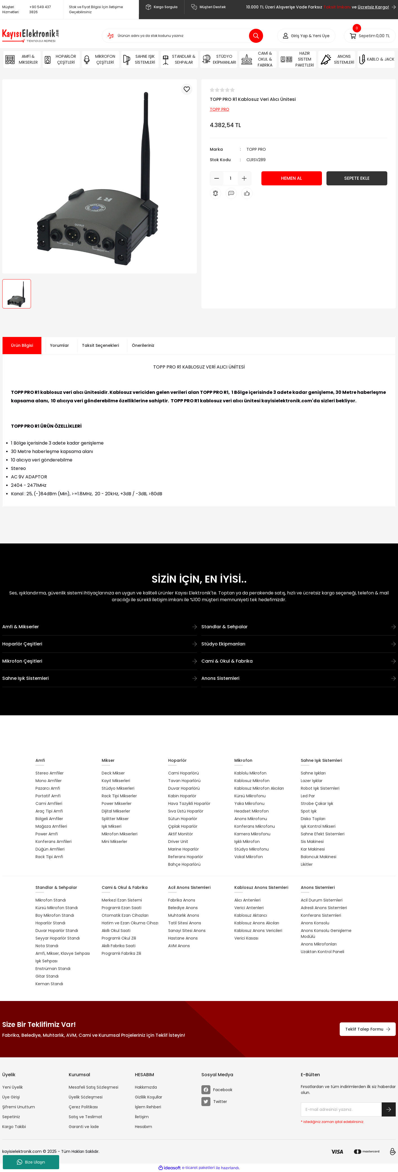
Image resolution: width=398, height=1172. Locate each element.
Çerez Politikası (83, 1107)
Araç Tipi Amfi (49, 811)
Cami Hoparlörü (183, 773)
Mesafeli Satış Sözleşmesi (93, 1087)
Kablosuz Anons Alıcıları (256, 923)
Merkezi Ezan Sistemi (122, 900)
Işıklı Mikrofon (247, 841)
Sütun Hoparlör (182, 819)
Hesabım (143, 1126)
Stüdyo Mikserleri (118, 788)
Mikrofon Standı (50, 900)
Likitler (307, 864)
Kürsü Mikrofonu (250, 796)
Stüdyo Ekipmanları (298, 644)
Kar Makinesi (313, 849)
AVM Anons (179, 946)
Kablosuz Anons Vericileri (258, 930)
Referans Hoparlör (185, 857)
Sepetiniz (11, 1117)
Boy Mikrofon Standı (54, 915)
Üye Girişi (11, 1097)
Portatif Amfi (48, 796)
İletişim (142, 1117)
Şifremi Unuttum (18, 1107)
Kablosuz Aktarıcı (250, 915)
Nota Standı (46, 946)
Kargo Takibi (14, 1126)
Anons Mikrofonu (250, 819)
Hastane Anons (183, 938)
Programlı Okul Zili (119, 938)
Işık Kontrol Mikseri (318, 826)
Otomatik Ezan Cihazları (125, 915)
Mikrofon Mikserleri (119, 834)
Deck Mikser (113, 773)
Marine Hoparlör (183, 849)
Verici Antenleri (249, 908)
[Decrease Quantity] (216, 178)
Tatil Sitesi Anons (184, 923)
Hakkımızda (146, 1087)
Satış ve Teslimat (85, 1117)
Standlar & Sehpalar (298, 626)
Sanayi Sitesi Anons (187, 930)
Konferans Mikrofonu (254, 826)
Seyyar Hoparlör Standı (57, 938)
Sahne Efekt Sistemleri (322, 834)
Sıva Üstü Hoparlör (185, 811)
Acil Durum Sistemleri (322, 900)
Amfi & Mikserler (99, 626)
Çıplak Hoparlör (182, 826)
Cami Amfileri (48, 803)
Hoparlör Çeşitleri (99, 644)
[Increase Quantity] (244, 178)
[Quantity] (230, 178)
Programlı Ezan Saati (121, 908)
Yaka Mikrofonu (249, 803)
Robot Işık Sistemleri (320, 788)
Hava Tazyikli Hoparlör (189, 803)
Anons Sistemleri (298, 678)
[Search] (182, 36)
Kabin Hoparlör (182, 796)
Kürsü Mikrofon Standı (56, 908)
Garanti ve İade (84, 1126)
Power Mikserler (117, 803)
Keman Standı (49, 984)
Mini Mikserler (114, 841)
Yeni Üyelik (12, 1087)
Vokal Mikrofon (248, 857)
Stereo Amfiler (49, 773)
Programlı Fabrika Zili (121, 953)
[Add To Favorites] (186, 89)
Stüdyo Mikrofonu (251, 849)
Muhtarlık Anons (183, 915)
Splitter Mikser (115, 819)
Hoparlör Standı (50, 923)
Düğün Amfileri (50, 849)
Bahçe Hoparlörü (184, 864)
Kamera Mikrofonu (252, 834)
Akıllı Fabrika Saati (118, 946)
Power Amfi (46, 834)
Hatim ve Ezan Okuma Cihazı (130, 923)
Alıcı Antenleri (247, 900)
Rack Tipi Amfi (49, 857)
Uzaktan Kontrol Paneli (322, 952)
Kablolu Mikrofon (250, 773)
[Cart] (370, 36)
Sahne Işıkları (313, 773)
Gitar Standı (47, 976)
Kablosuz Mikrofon (252, 780)
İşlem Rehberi (148, 1107)
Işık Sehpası (46, 961)
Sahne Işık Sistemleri (99, 678)
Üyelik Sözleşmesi (86, 1097)
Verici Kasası (246, 938)
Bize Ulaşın (31, 1162)
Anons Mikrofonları (319, 944)
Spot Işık (309, 811)
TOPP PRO (256, 149)
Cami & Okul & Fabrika (298, 661)
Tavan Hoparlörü (184, 780)
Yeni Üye (321, 36)
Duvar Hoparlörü (184, 788)
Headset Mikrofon (251, 811)
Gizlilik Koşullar (148, 1097)
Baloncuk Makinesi (318, 857)
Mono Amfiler (48, 780)
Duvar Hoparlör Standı (56, 930)
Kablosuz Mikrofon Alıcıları (259, 788)
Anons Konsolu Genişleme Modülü (326, 933)
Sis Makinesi (312, 841)
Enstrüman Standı (52, 968)
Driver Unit (178, 841)
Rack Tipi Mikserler (119, 796)
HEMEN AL (291, 178)
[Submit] (389, 1109)
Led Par (308, 796)
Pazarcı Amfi (47, 788)
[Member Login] (299, 36)
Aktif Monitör (180, 834)
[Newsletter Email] (348, 1109)
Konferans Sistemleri (321, 915)
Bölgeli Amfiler (49, 819)
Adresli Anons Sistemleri (324, 908)
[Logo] (30, 36)
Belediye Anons (183, 908)
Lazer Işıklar (312, 780)
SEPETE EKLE (357, 178)
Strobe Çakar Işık (317, 803)
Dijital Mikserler (116, 811)
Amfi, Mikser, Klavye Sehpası (62, 953)
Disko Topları (313, 819)
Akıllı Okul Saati (116, 930)
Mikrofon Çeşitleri (99, 661)
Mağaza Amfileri (51, 826)
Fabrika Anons (181, 900)
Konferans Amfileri (53, 841)
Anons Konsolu (315, 923)
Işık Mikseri (111, 826)
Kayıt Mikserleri (116, 780)
